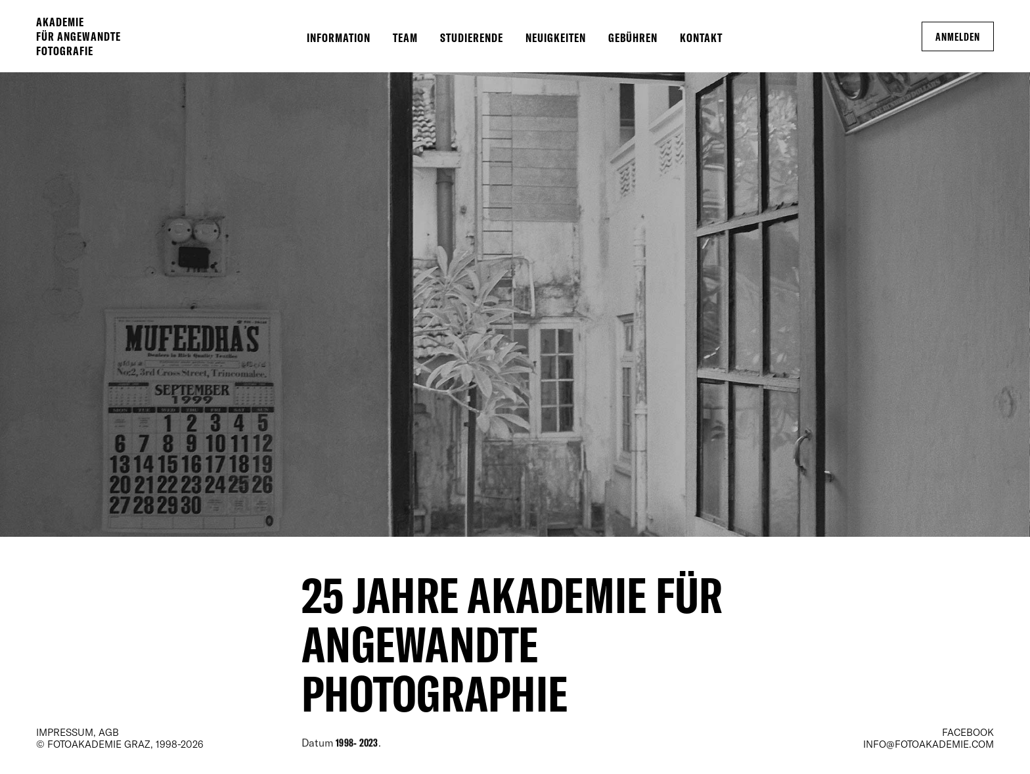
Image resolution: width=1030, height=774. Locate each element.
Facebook (968, 732)
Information (338, 37)
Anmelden (957, 36)
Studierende (471, 37)
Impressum (64, 732)
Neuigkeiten (556, 37)
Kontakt (701, 37)
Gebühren (633, 37)
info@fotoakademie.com (928, 744)
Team (405, 37)
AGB (109, 732)
